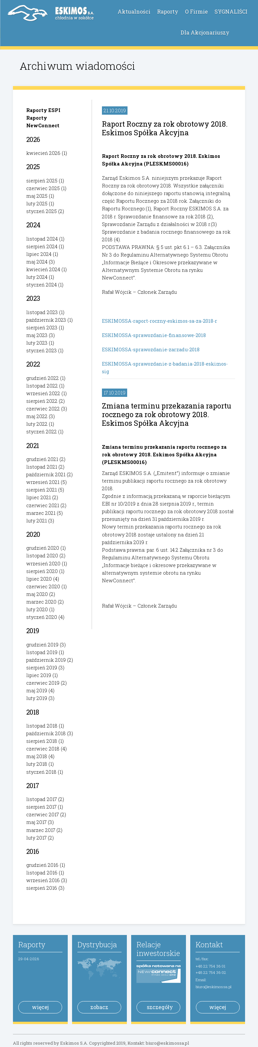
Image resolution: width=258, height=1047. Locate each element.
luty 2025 (36, 203)
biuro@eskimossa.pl (213, 986)
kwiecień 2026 (43, 153)
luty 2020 (37, 609)
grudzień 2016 (42, 865)
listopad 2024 (42, 239)
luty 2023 (36, 343)
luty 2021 (36, 521)
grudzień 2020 (42, 548)
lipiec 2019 (38, 675)
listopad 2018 (41, 726)
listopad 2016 (41, 873)
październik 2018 (46, 733)
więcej (40, 1006)
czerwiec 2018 (42, 749)
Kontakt (209, 944)
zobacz (99, 1006)
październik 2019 (46, 660)
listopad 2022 (42, 386)
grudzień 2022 (42, 378)
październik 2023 (46, 320)
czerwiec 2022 (43, 409)
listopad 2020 (42, 555)
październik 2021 (45, 474)
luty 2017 (36, 838)
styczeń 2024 (41, 285)
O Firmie (196, 11)
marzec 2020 (41, 602)
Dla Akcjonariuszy (205, 32)
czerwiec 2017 (42, 814)
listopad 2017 (41, 799)
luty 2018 (36, 764)
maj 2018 (36, 756)
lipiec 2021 (38, 497)
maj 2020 (37, 594)
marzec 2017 (40, 830)
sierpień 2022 (41, 401)
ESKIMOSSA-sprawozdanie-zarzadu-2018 (151, 349)
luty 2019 (36, 698)
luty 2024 (36, 277)
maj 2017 (36, 822)
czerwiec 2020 (43, 586)
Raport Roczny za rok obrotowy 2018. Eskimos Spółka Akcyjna (165, 128)
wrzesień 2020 (43, 563)
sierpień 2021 (41, 490)
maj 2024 (36, 262)
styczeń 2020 (41, 617)
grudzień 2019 (42, 644)
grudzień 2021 (42, 459)
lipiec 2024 (38, 254)
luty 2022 (36, 424)
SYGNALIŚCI (231, 11)
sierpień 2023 (41, 327)
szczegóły (160, 1006)
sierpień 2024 (41, 246)
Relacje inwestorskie (158, 949)
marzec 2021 (40, 513)
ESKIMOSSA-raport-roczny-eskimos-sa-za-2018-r (159, 321)
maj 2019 (36, 690)
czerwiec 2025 (43, 188)
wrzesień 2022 (43, 393)
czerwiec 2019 (42, 683)
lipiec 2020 (39, 579)
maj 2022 (36, 416)
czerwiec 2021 (42, 505)
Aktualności (134, 11)
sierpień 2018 (41, 741)
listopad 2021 (41, 467)
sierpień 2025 (41, 180)
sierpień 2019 (41, 667)
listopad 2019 (41, 652)
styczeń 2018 (41, 772)
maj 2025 (36, 196)
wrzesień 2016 (43, 880)
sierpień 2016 (41, 888)
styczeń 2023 (41, 350)
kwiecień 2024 (43, 269)
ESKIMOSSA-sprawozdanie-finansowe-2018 (154, 335)
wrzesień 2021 (42, 482)
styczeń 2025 (41, 211)
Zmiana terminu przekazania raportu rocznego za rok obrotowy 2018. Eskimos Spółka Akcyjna (166, 414)
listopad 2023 (42, 312)
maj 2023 (36, 335)
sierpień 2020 (42, 571)
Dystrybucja (97, 944)
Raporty (167, 11)
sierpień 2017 (41, 807)
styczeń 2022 (41, 431)
